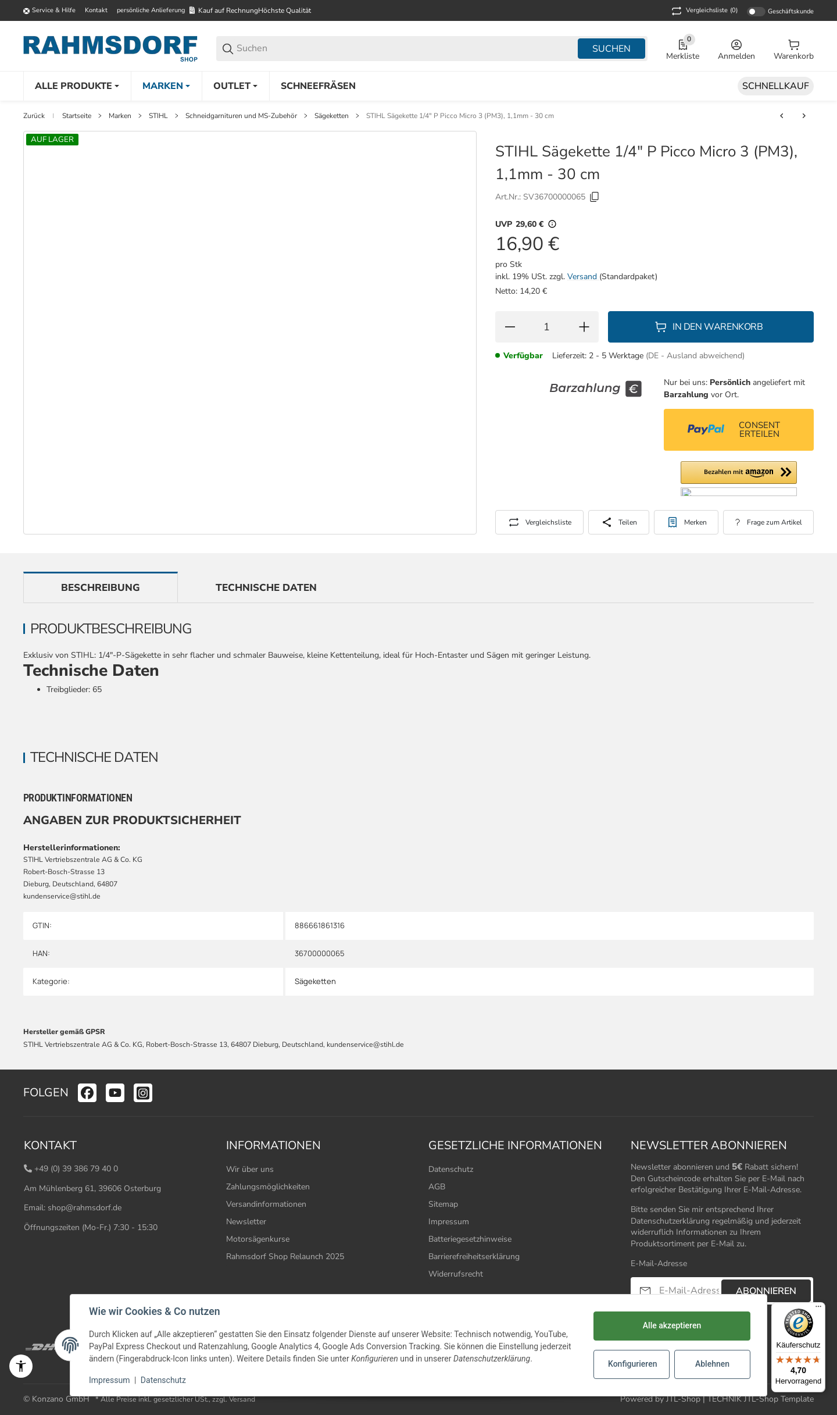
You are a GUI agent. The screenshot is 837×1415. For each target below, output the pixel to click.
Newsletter (246, 1221)
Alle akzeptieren (672, 1325)
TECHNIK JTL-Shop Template (760, 1399)
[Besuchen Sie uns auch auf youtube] (115, 1092)
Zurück (34, 115)
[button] (739, 478)
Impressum (448, 1221)
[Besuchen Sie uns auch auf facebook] (87, 1092)
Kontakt (96, 10)
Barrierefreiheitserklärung (474, 1256)
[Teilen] (618, 522)
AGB (436, 1186)
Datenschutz (450, 1169)
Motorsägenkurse (257, 1239)
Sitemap (443, 1204)
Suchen (611, 48)
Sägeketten (331, 115)
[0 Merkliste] (682, 49)
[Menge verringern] (509, 327)
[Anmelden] (736, 49)
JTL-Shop (684, 1399)
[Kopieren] (595, 197)
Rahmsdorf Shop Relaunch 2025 (285, 1256)
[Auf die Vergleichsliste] (539, 522)
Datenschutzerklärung (670, 1221)
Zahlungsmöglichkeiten (268, 1186)
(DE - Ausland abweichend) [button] (695, 355)
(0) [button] (704, 11)
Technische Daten (266, 587)
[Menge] (547, 327)
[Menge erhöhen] (584, 327)
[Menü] (818, 1309)
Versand (583, 276)
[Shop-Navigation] (49, 11)
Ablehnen (712, 1363)
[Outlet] (235, 86)
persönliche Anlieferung (151, 10)
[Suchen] (406, 48)
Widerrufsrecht (455, 1273)
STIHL (158, 115)
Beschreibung (100, 587)
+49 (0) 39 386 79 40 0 (76, 1168)
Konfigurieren (632, 1363)
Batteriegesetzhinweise (470, 1239)
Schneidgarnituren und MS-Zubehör (241, 115)
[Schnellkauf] (776, 86)
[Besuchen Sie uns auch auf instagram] (143, 1092)
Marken (120, 115)
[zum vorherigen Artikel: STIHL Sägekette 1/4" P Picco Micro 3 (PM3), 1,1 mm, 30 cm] (782, 116)
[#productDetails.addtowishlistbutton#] (686, 522)
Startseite (76, 115)
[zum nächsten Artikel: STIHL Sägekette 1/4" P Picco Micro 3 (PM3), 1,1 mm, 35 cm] (804, 116)
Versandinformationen (266, 1204)
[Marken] (166, 86)
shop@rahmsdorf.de (84, 1207)
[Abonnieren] (645, 1290)
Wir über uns (250, 1169)
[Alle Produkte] (77, 86)
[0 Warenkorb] (794, 49)
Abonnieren (766, 1291)
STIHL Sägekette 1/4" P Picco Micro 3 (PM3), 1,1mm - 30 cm (460, 115)
